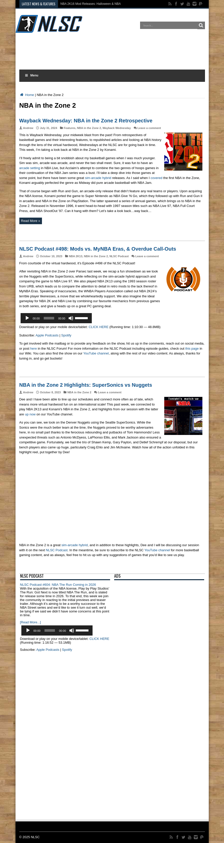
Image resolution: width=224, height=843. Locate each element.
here (33, 348)
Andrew (28, 127)
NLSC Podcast (119, 256)
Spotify (66, 335)
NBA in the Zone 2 (89, 127)
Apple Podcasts (47, 335)
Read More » (30, 221)
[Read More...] (30, 622)
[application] (56, 318)
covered (156, 178)
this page (192, 348)
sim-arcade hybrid (98, 178)
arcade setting (29, 168)
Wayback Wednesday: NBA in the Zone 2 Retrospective (86, 120)
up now (30, 414)
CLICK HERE (99, 327)
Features (70, 127)
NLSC (35, 837)
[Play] (27, 318)
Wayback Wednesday (116, 127)
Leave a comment (149, 127)
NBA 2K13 (75, 256)
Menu (31, 75)
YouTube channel (96, 353)
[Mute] (70, 318)
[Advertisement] (112, 51)
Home (26, 95)
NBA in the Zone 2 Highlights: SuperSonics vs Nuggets (85, 385)
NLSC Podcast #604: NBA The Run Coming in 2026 (58, 585)
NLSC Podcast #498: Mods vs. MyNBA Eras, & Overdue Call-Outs (97, 249)
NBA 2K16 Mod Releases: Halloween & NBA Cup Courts (99, 4)
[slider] (49, 318)
